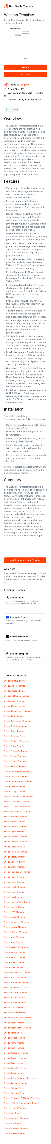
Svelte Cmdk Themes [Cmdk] (14, 746)
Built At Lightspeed (19, 654)
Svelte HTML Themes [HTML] (14, 887)
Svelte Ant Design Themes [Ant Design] (16, 696)
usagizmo (24, 84)
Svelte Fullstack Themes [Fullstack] (15, 851)
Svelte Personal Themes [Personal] (15, 977)
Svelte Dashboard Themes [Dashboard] (16, 771)
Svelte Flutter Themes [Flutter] (14, 846)
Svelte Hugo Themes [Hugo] (14, 892)
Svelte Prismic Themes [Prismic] (15, 1002)
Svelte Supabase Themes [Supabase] (16, 1083)
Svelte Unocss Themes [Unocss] (15, 1108)
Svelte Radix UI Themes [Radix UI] (15, 1012)
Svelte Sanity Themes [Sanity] (14, 1043)
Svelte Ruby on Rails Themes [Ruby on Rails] (17, 1017)
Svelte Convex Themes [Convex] (15, 756)
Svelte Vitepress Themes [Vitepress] (16, 1118)
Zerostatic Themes (19, 617)
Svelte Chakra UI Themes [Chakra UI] (16, 741)
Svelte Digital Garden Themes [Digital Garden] (18, 781)
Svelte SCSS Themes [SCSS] (14, 1048)
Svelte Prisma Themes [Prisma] (14, 997)
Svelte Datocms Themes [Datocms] (15, 776)
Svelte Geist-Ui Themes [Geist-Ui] (15, 862)
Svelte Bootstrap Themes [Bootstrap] (16, 726)
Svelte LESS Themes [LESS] (14, 912)
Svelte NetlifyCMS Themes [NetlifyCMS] (17, 947)
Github (25, 67)
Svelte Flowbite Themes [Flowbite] (15, 841)
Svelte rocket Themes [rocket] (14, 1038)
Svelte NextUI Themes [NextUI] (14, 957)
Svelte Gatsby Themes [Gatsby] (14, 856)
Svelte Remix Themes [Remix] (14, 1032)
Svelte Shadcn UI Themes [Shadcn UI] (16, 1053)
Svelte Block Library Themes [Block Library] (17, 711)
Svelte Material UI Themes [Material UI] (16, 922)
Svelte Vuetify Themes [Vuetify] (14, 1133)
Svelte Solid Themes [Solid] (13, 1063)
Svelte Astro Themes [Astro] (14, 701)
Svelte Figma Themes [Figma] (14, 831)
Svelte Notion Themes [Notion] (14, 962)
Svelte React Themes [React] (14, 1022)
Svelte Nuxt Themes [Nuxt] (13, 967)
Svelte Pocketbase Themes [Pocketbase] (17, 987)
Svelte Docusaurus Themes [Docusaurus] (17, 801)
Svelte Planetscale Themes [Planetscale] (17, 982)
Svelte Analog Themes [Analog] (14, 686)
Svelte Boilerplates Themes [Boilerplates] (17, 721)
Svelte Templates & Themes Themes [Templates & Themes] (21, 1098)
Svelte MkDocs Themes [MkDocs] (15, 932)
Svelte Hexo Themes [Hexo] (14, 877)
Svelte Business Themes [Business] (15, 736)
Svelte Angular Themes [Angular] (15, 691)
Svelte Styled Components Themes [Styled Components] (20, 1078)
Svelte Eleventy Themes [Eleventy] (15, 816)
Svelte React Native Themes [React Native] (17, 1027)
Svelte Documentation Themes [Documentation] (18, 796)
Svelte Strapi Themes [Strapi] (14, 1073)
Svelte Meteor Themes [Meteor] (15, 927)
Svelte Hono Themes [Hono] (14, 882)
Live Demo (25, 74)
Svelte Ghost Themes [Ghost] (14, 867)
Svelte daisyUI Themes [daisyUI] (15, 766)
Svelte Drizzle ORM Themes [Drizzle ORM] (17, 806)
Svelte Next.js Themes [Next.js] (14, 952)
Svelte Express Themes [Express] (15, 826)
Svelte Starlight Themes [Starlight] (15, 1068)
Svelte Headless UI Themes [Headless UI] (17, 872)
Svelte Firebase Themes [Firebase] (15, 836)
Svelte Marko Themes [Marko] (14, 917)
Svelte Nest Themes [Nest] (13, 942)
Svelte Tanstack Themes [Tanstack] (15, 1093)
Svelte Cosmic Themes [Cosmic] (15, 761)
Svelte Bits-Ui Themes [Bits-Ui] (14, 706)
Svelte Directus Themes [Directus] (15, 786)
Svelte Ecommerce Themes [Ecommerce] (17, 811)
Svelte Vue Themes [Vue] (13, 1123)
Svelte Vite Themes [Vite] (13, 1113)
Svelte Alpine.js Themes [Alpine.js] (15, 680)
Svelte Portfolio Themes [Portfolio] (15, 992)
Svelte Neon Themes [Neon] (14, 937)
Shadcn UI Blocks (18, 597)
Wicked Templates (19, 636)
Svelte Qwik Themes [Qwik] (13, 1007)
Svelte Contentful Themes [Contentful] (16, 751)
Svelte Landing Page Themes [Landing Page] (18, 902)
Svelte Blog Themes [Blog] (13, 716)
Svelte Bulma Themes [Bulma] (14, 731)
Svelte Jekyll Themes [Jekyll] (14, 897)
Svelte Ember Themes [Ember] (14, 821)
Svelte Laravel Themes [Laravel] (15, 907)
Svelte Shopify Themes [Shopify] (15, 1058)
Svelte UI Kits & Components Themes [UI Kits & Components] (21, 1103)
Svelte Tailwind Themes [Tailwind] (15, 1088)
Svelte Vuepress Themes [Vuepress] (16, 1128)
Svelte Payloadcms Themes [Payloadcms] (17, 972)
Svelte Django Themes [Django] (14, 791)
